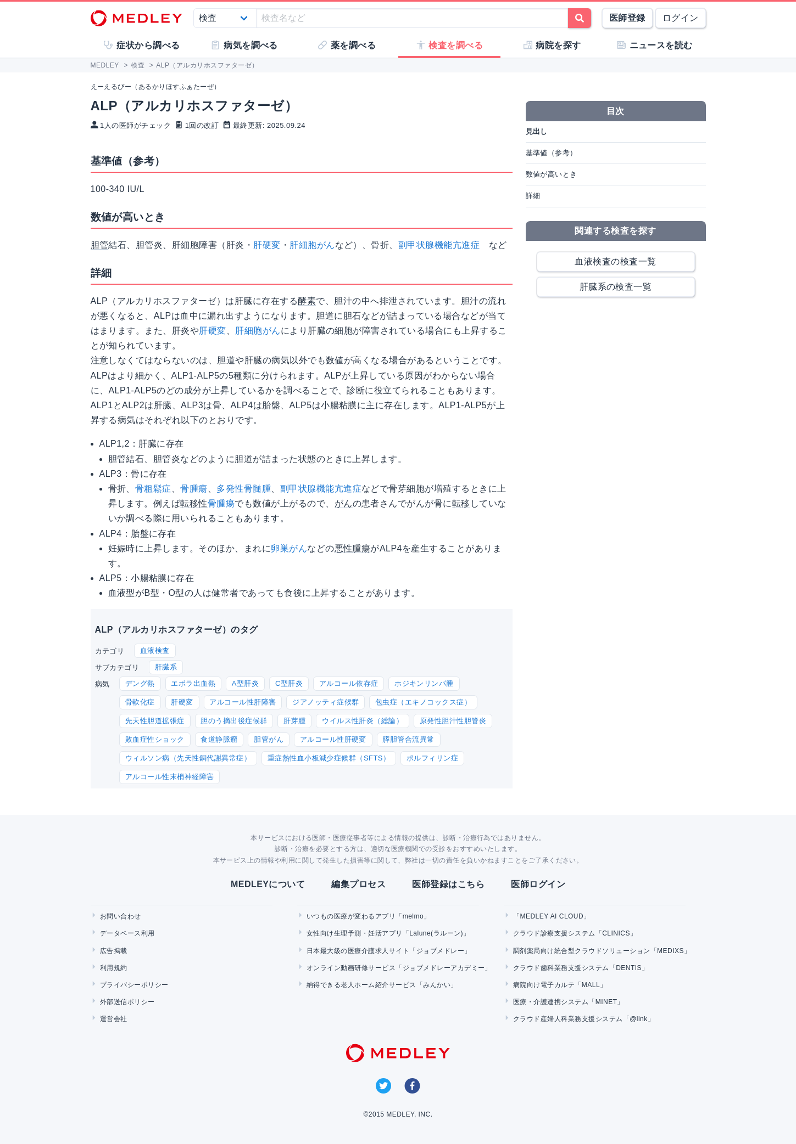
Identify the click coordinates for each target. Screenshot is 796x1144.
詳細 (533, 195)
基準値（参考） (551, 153)
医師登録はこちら (448, 884)
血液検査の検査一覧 (615, 261)
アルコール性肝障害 (242, 702)
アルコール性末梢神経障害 (169, 777)
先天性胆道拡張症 (155, 721)
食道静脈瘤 (219, 739)
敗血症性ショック (155, 739)
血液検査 (155, 650)
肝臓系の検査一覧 (616, 286)
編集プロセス (358, 884)
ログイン (681, 17)
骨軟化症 (140, 702)
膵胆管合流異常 (408, 739)
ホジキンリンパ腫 (424, 683)
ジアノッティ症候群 (325, 702)
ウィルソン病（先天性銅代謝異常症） (188, 758)
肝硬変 (266, 245)
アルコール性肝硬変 (333, 739)
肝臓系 (166, 667)
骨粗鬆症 (153, 488)
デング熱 (140, 683)
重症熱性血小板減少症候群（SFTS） (329, 758)
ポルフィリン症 (432, 758)
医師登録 (627, 17)
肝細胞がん (312, 245)
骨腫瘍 (193, 488)
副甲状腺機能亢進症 (439, 245)
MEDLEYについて (268, 884)
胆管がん (268, 739)
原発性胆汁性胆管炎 (453, 721)
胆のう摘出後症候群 (234, 721)
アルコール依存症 (348, 683)
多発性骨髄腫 (243, 488)
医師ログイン (538, 884)
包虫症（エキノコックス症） (423, 702)
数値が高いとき (551, 174)
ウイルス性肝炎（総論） (362, 721)
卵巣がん (289, 548)
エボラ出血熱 (193, 683)
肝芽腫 (294, 721)
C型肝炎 (289, 683)
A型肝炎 (245, 683)
